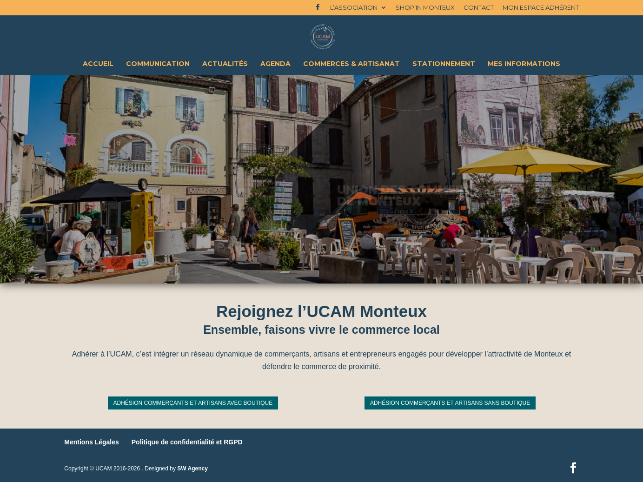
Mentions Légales (91, 442)
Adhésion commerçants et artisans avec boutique (193, 403)
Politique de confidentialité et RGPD (187, 442)
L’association (354, 8)
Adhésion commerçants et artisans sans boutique (450, 403)
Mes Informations (524, 64)
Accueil (98, 64)
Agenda (275, 64)
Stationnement (443, 64)
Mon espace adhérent (541, 8)
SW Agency (192, 468)
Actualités (225, 64)
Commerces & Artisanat (351, 64)
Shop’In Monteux (425, 8)
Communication (158, 64)
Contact (479, 8)
